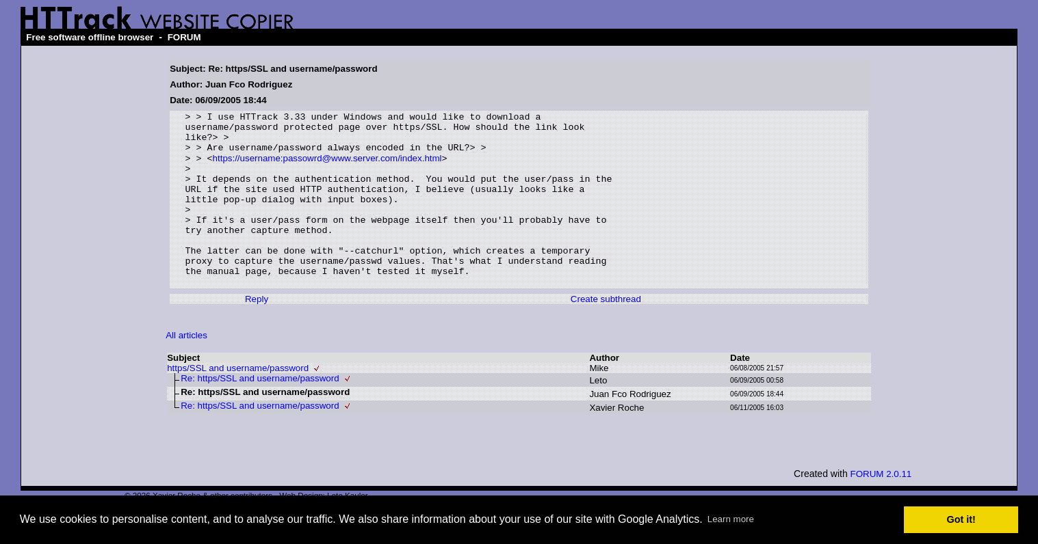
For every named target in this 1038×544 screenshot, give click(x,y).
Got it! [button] (961, 519)
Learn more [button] (731, 519)
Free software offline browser (89, 37)
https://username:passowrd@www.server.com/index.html (327, 168)
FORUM (184, 37)
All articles (186, 369)
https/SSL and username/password (238, 402)
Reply (256, 333)
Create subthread (606, 333)
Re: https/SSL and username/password (260, 412)
